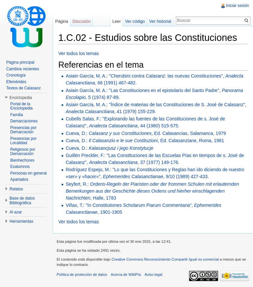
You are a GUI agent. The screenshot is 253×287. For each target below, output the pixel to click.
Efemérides (16, 82)
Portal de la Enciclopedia (21, 106)
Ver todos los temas (78, 53)
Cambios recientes (22, 69)
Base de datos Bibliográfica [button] (22, 200)
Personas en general (28, 173)
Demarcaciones (24, 121)
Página (61, 21)
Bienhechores (22, 160)
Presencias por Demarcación (23, 130)
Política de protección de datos (82, 274)
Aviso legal (153, 274)
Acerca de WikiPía (126, 274)
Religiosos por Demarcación (22, 151)
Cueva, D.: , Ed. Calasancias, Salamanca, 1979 (146, 133)
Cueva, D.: (109, 148)
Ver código (135, 21)
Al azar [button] (16, 212)
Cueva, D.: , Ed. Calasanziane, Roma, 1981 (145, 140)
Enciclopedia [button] (21, 97)
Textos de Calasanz (23, 88)
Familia (16, 114)
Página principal (20, 62)
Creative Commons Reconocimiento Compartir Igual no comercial (165, 259)
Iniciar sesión (237, 5)
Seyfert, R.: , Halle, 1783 (152, 191)
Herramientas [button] (21, 221)
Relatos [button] (16, 189)
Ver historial (160, 21)
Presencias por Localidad (23, 140)
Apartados (19, 179)
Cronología (16, 75)
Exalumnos (20, 166)
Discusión (81, 21)
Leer (116, 21)
